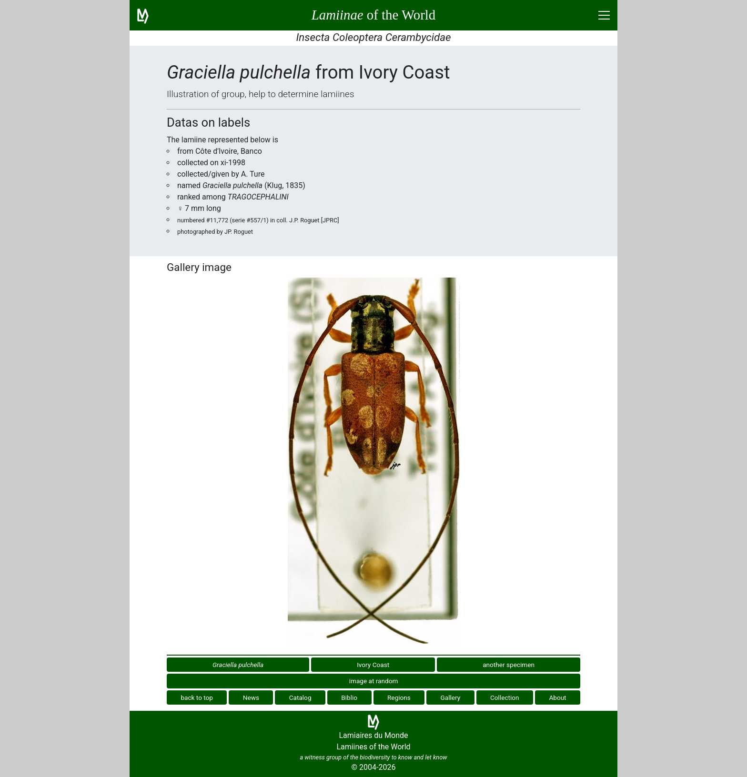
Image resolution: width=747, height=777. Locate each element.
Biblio (349, 697)
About (557, 697)
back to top (197, 697)
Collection (504, 697)
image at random (373, 681)
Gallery (451, 697)
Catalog (300, 697)
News (251, 697)
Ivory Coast (373, 664)
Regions (399, 697)
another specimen (509, 664)
